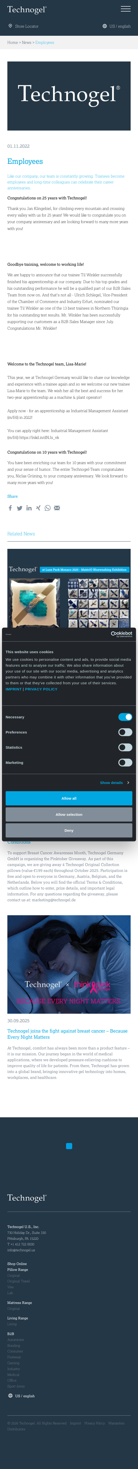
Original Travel (18, 1281)
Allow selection (68, 814)
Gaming (13, 1363)
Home (12, 42)
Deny (69, 830)
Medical (13, 1375)
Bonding (13, 1346)
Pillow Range (17, 1270)
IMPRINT (14, 689)
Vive (10, 1287)
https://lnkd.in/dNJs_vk (39, 437)
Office (11, 1380)
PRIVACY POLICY (42, 689)
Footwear (14, 1357)
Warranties (116, 1423)
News (26, 42)
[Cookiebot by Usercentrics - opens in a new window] (110, 634)
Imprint (75, 1423)
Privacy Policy (94, 1423)
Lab (10, 1293)
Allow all (69, 798)
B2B (10, 1334)
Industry (13, 1369)
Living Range (17, 1318)
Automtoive (15, 1340)
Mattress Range (19, 1303)
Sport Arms (16, 1386)
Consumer (15, 1351)
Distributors (16, 1429)
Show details (111, 783)
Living (12, 1324)
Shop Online (17, 1264)
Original (13, 1276)
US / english (117, 26)
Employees (44, 42)
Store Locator (23, 27)
